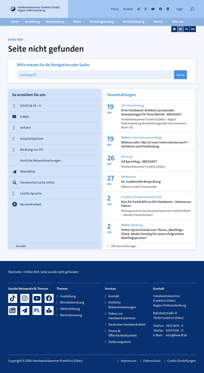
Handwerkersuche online (37, 182)
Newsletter (27, 171)
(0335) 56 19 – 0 (30, 106)
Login (179, 9)
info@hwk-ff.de (176, 335)
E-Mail (24, 117)
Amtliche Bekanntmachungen (40, 160)
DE (180, 29)
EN (193, 29)
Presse (115, 9)
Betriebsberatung (72, 302)
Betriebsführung (133, 21)
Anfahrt (25, 128)
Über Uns (177, 21)
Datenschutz (152, 361)
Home (15, 21)
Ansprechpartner (31, 138)
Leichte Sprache (30, 193)
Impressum (128, 361)
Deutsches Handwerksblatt (127, 324)
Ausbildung (32, 21)
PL (186, 29)
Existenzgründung (102, 21)
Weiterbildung (55, 21)
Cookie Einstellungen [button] (181, 361)
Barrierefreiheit (30, 204)
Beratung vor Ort (31, 149)
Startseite (15, 272)
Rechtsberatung (71, 315)
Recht (77, 21)
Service (158, 21)
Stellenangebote (119, 342)
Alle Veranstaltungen (123, 246)
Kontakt (128, 9)
